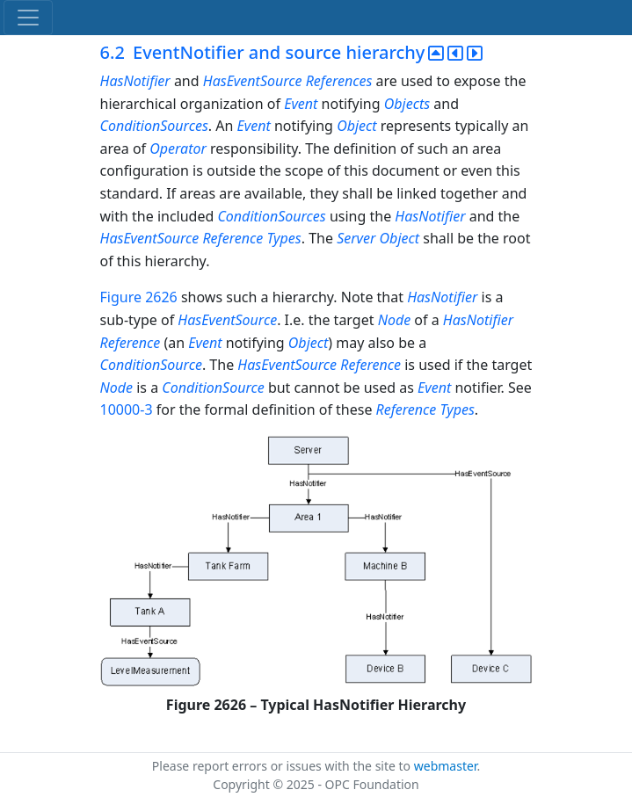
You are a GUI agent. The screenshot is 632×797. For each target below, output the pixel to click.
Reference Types (425, 409)
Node (394, 320)
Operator (178, 148)
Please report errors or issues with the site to (283, 765)
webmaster (445, 765)
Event (300, 103)
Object (356, 125)
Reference (232, 238)
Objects (407, 103)
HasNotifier (135, 81)
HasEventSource (252, 81)
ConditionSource (151, 364)
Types (283, 238)
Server (356, 238)
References (339, 81)
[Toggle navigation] (28, 17)
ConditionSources (154, 125)
